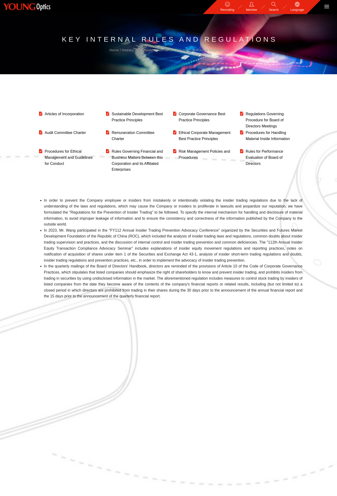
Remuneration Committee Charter (133, 136)
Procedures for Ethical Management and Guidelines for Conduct (69, 157)
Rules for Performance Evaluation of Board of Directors (264, 157)
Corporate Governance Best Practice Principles (202, 117)
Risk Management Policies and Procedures (204, 154)
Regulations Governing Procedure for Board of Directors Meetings (265, 120)
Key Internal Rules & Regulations (201, 50)
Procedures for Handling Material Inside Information (268, 136)
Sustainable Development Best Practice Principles (137, 117)
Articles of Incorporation (64, 114)
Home (115, 50)
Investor (129, 50)
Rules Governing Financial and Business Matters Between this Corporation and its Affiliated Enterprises (137, 160)
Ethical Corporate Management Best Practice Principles (205, 136)
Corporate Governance (155, 50)
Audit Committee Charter (65, 133)
